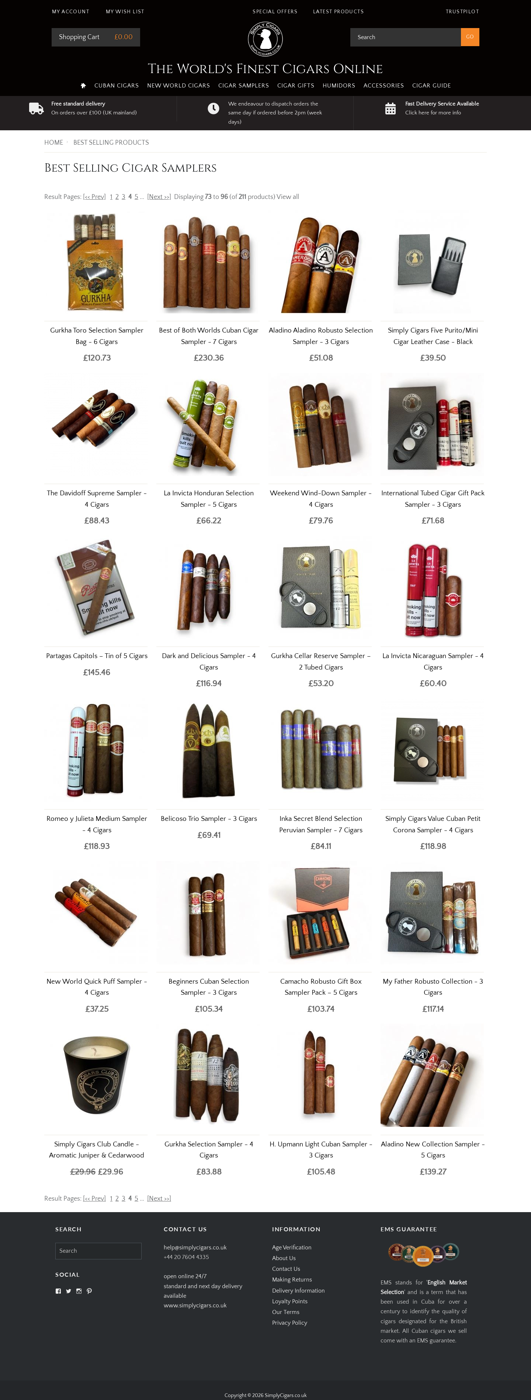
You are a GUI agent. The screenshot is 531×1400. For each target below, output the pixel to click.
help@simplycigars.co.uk (195, 1247)
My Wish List (125, 12)
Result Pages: (62, 1199)
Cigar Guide (431, 85)
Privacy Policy (289, 1323)
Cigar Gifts (296, 85)
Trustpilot (462, 12)
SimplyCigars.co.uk (286, 1396)
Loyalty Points (290, 1301)
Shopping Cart (79, 37)
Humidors (339, 85)
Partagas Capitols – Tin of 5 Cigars (97, 656)
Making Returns (292, 1279)
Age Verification (292, 1247)
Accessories (384, 85)
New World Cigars (178, 85)
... (142, 197)
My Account (70, 12)
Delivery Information (298, 1290)
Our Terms (285, 1312)
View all (288, 197)
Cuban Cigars (116, 85)
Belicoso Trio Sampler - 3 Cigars (209, 819)
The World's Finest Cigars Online (265, 69)
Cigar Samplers (243, 85)
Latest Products (338, 12)
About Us (284, 1258)
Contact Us (286, 1269)
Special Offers (275, 12)
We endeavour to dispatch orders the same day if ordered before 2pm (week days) (275, 113)
